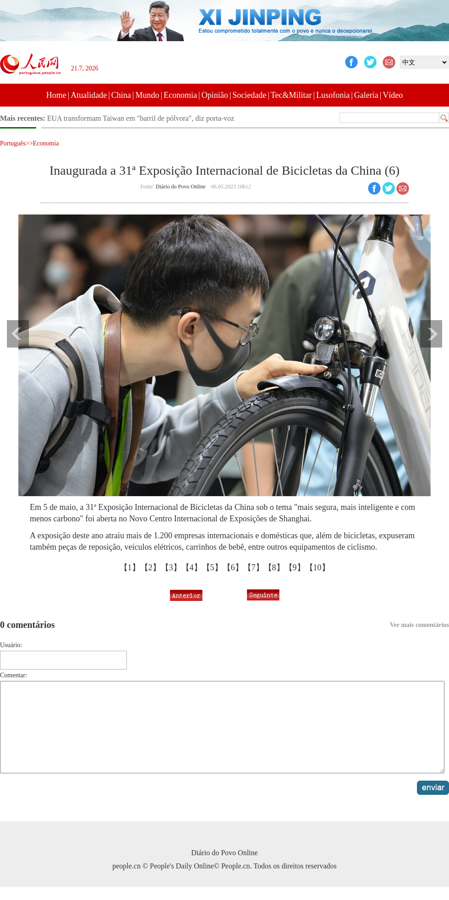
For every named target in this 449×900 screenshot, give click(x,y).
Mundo (147, 95)
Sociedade (249, 95)
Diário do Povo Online (181, 186)
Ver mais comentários (419, 624)
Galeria (366, 95)
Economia (180, 95)
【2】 (150, 567)
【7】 (253, 567)
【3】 (171, 567)
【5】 (212, 567)
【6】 (233, 567)
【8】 (274, 567)
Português (13, 143)
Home (56, 95)
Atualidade (89, 95)
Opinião (215, 95)
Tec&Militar (291, 95)
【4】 (191, 567)
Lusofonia (333, 95)
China (121, 95)
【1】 (130, 567)
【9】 (295, 567)
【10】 (317, 567)
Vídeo (393, 95)
